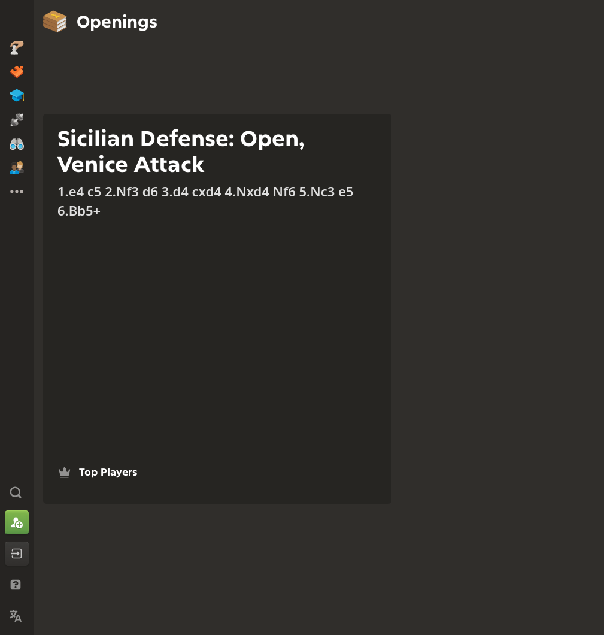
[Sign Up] (17, 522)
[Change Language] (17, 616)
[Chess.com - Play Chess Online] (17, 20)
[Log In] (17, 554)
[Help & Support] (17, 585)
